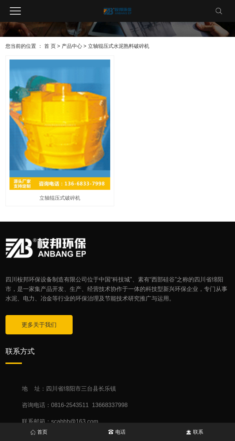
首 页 (50, 46)
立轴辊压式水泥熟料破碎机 (118, 46)
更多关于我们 (39, 325)
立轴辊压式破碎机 (59, 198)
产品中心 (72, 46)
